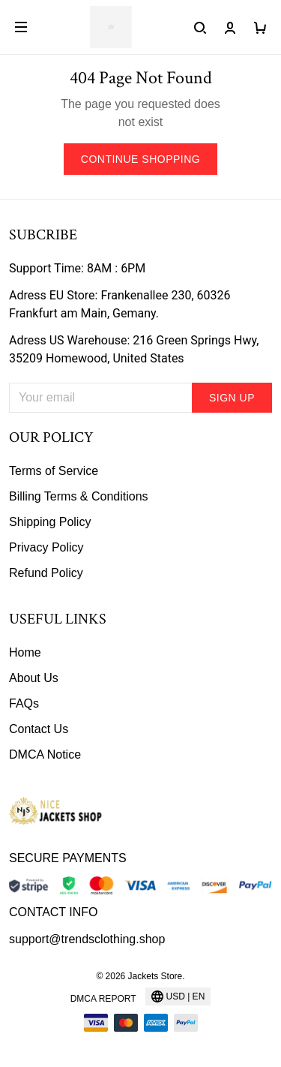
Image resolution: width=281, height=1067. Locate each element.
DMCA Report (103, 998)
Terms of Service (53, 470)
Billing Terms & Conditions (78, 496)
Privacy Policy (46, 547)
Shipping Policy (50, 521)
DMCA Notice (45, 754)
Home (25, 652)
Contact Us (38, 729)
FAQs (24, 703)
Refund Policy (46, 573)
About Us (33, 678)
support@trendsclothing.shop (87, 939)
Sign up (232, 398)
